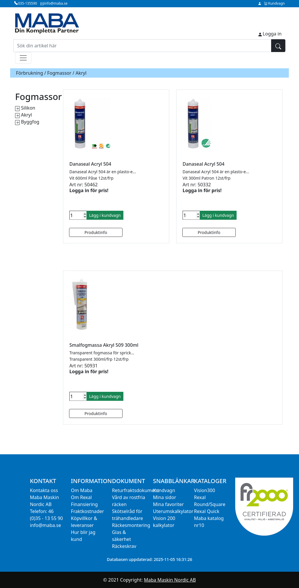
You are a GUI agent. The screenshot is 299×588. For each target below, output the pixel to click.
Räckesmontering (131, 525)
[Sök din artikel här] (142, 45)
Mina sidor (164, 497)
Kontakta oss (44, 490)
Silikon (28, 108)
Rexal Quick (206, 511)
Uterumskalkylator (173, 511)
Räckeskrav (124, 546)
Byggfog (30, 122)
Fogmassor (59, 73)
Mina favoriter (168, 504)
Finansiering (84, 504)
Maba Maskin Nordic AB (170, 580)
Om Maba (81, 490)
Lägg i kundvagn (105, 215)
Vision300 (204, 490)
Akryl (26, 115)
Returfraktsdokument (135, 490)
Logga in (272, 34)
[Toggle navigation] (23, 58)
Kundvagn (164, 490)
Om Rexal (81, 497)
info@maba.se (45, 525)
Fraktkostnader (87, 511)
